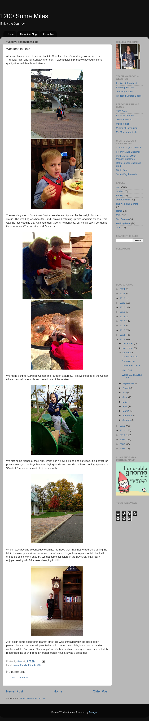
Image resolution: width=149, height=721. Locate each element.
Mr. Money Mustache (127, 132)
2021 (123, 303)
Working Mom (123, 223)
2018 (123, 316)
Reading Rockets (125, 87)
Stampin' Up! (128, 361)
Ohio (39, 665)
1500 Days (121, 111)
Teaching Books (124, 91)
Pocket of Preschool (126, 83)
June (125, 397)
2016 (123, 325)
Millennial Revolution (127, 128)
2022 (123, 298)
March (126, 411)
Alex (16, 665)
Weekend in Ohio (131, 365)
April (125, 406)
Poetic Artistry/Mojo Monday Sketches (126, 157)
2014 (123, 335)
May (125, 402)
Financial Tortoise (125, 115)
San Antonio (122, 219)
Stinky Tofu (122, 170)
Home (10, 34)
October (127, 352)
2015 (123, 330)
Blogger (93, 712)
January (127, 420)
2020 (123, 307)
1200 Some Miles (24, 16)
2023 (123, 293)
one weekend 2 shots (127, 204)
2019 (123, 312)
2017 (123, 321)
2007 (123, 448)
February (127, 415)
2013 (123, 339)
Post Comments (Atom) (32, 698)
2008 (123, 444)
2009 (123, 439)
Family (23, 665)
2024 (123, 289)
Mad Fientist (122, 123)
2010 (123, 435)
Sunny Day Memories (127, 174)
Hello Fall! (127, 370)
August (126, 388)
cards (119, 191)
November (128, 348)
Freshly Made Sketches (128, 151)
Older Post (100, 691)
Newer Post (14, 691)
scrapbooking (123, 199)
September (128, 383)
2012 (123, 426)
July (124, 392)
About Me (48, 34)
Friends (32, 665)
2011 (123, 430)
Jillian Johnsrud (124, 119)
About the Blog (28, 34)
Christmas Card (130, 356)
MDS (118, 215)
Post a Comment (19, 677)
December (128, 343)
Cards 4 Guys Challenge (129, 147)
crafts (119, 210)
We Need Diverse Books (129, 95)
